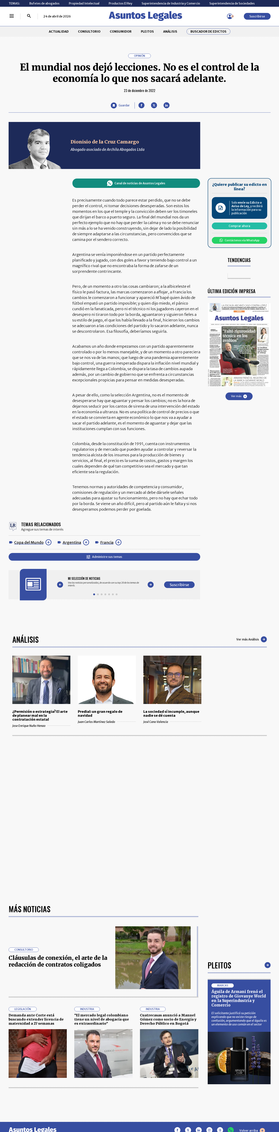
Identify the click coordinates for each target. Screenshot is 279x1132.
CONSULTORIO (89, 31)
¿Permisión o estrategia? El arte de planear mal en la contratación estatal (40, 715)
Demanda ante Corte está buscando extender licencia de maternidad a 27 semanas (36, 1019)
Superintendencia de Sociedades (232, 3)
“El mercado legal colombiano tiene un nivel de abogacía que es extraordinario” (101, 1019)
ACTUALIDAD (59, 31)
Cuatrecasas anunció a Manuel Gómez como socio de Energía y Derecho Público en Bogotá (168, 1019)
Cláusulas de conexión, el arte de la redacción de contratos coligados (58, 961)
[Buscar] (29, 16)
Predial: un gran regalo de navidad (100, 713)
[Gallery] (105, 582)
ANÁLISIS (170, 31)
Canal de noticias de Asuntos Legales (136, 183)
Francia (107, 542)
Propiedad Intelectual (84, 3)
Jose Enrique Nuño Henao (41, 726)
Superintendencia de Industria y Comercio (171, 3)
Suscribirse (257, 16)
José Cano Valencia (172, 722)
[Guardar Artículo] (120, 105)
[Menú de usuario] (229, 16)
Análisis (25, 639)
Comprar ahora (239, 226)
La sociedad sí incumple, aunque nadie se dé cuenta (171, 713)
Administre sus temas (104, 557)
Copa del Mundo (29, 542)
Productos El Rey (120, 3)
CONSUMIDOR (121, 31)
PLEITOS (147, 31)
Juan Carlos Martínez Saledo (107, 722)
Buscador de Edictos (208, 31)
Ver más (239, 396)
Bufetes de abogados (44, 3)
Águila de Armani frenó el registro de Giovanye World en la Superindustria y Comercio (238, 998)
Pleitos (219, 965)
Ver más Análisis (251, 639)
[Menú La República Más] (12, 16)
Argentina (72, 542)
